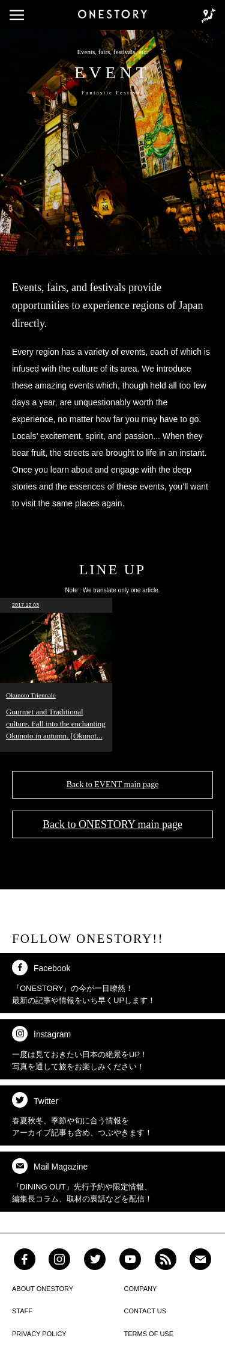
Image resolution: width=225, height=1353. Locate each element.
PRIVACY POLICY (39, 1333)
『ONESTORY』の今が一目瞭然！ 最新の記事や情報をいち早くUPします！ (83, 982)
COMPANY (140, 1288)
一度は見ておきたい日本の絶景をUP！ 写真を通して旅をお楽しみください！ (80, 1048)
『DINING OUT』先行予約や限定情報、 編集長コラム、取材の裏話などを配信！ (82, 1180)
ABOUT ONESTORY (42, 1288)
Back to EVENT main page (113, 784)
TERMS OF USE (149, 1333)
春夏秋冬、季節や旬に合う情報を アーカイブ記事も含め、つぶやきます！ (82, 1114)
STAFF (22, 1311)
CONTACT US (145, 1311)
